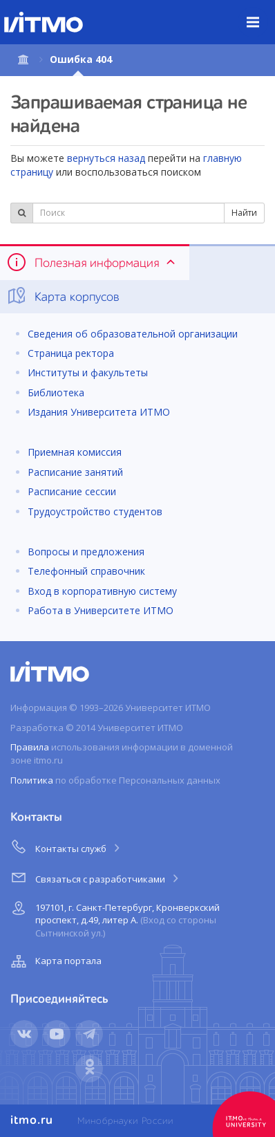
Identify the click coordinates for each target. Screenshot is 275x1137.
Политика (31, 780)
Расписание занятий (75, 472)
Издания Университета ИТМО (99, 411)
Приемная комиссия (75, 452)
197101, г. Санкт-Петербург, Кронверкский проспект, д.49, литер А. (114, 918)
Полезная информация (92, 262)
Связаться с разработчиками (96, 877)
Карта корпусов (63, 296)
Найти (244, 213)
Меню (261, 12)
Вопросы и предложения (86, 551)
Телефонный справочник (86, 570)
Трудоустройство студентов (95, 511)
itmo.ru (31, 1120)
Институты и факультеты (88, 372)
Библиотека (56, 392)
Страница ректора (71, 353)
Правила (29, 747)
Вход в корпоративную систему (102, 591)
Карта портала (55, 961)
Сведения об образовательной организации (133, 333)
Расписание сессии (72, 491)
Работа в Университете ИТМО (100, 610)
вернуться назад (106, 158)
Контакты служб (66, 846)
